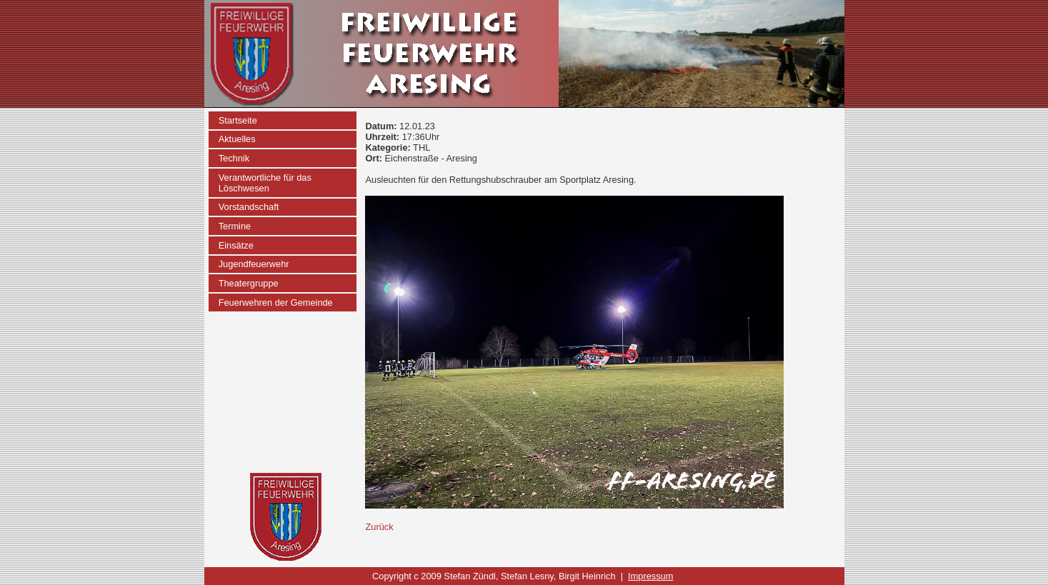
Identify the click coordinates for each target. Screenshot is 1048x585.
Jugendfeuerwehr (254, 264)
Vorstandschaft (249, 206)
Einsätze (236, 245)
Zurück (379, 526)
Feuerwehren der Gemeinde (276, 302)
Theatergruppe (249, 283)
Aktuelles (237, 139)
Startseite (238, 120)
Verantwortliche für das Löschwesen (265, 183)
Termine (235, 226)
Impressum (650, 576)
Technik (234, 158)
